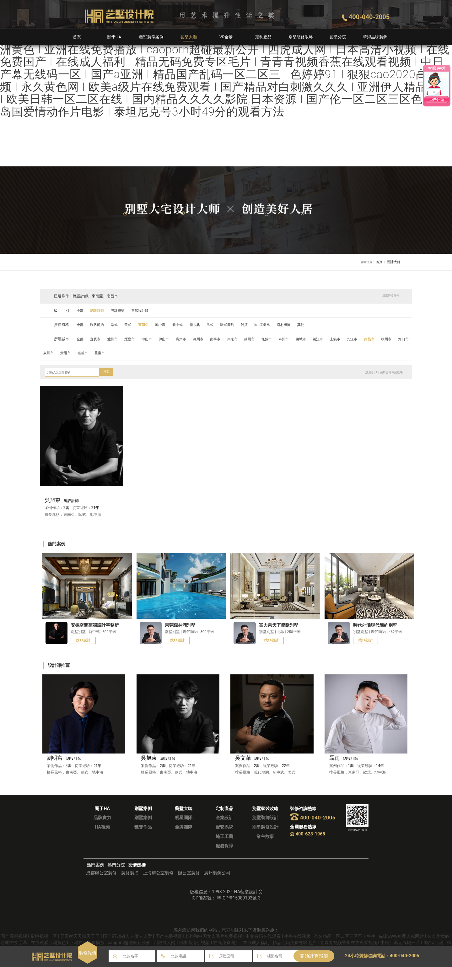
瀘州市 (115, 339)
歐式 (117, 324)
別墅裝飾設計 (265, 826)
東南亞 (149, 324)
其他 (320, 324)
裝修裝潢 (130, 881)
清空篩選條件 (388, 296)
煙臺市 (134, 339)
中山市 (153, 339)
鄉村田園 (301, 324)
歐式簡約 (240, 324)
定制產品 (263, 37)
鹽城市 (320, 339)
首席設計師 (145, 310)
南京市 (246, 339)
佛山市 (171, 339)
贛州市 (49, 353)
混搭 (259, 324)
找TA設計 (84, 641)
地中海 (168, 324)
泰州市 (301, 339)
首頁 (77, 37)
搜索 (107, 372)
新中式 (186, 324)
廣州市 (190, 339)
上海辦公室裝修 (158, 881)
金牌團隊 (183, 835)
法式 (221, 324)
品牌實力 (102, 826)
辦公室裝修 (189, 881)
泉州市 (86, 353)
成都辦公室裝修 (101, 881)
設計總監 (121, 310)
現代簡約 (99, 324)
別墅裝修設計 (265, 835)
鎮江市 (339, 339)
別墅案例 (143, 826)
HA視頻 (102, 835)
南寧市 (227, 339)
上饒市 (357, 339)
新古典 (205, 324)
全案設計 (224, 826)
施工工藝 (224, 845)
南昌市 (394, 339)
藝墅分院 (338, 37)
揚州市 (264, 339)
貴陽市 (104, 353)
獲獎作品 (143, 835)
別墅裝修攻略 (301, 37)
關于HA (114, 37)
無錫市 (283, 339)
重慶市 (142, 353)
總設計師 (99, 310)
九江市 (376, 339)
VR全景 (226, 37)
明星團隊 (183, 826)
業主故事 (265, 845)
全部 (80, 310)
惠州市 (208, 339)
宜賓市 (97, 339)
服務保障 (224, 854)
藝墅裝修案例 (151, 37)
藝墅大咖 (188, 37)
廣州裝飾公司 (217, 881)
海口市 (67, 353)
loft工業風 (278, 324)
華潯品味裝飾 (375, 37)
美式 (132, 324)
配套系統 (224, 835)
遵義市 (123, 353)
